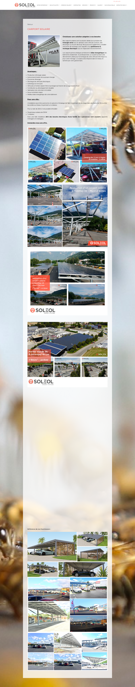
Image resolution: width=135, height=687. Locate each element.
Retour (30, 24)
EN (117, 1)
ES (119, 1)
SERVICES (84, 5)
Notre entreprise (42, 5)
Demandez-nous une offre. (37, 123)
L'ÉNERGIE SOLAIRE (66, 5)
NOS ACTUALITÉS (54, 5)
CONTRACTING (77, 5)
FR (114, 1)
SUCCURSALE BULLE (110, 5)
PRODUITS (92, 5)
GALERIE (100, 5)
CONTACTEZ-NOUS (121, 5)
